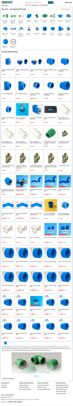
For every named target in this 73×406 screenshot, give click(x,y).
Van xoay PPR (29, 34)
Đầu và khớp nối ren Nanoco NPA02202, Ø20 (7, 142)
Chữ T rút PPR (52, 34)
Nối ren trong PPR (5, 34)
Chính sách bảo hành (61, 391)
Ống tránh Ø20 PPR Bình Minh (35, 190)
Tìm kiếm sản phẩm (24, 387)
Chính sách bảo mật (61, 393)
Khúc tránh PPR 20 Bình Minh (49, 118)
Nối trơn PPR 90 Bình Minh (8, 285)
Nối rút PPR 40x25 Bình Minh (64, 310)
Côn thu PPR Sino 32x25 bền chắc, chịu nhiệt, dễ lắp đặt (50, 143)
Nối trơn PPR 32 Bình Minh (8, 261)
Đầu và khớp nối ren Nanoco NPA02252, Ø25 (21, 142)
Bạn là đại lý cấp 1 (42, 387)
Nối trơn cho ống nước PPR (5, 21)
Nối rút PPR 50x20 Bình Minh (21, 334)
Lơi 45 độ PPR (36, 21)
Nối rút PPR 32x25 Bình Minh (35, 310)
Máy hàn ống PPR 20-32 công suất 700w (21, 190)
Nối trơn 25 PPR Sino (21, 237)
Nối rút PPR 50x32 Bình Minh (49, 334)
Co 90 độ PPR (29, 21)
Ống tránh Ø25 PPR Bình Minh (50, 190)
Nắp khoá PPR (44, 34)
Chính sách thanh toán (61, 389)
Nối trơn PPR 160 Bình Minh (64, 286)
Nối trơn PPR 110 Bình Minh (21, 286)
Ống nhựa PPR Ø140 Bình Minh (50, 286)
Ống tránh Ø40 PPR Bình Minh (7, 214)
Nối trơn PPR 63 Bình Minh (50, 261)
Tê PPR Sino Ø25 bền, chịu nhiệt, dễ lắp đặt (8, 166)
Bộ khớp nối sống (5, 47)
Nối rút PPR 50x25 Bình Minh (35, 334)
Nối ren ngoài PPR (68, 21)
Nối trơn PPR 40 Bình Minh (22, 261)
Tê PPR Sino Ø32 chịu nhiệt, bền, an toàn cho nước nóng (21, 167)
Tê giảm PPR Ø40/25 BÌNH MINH (50, 70)
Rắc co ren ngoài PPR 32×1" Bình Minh (21, 118)
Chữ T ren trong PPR (68, 34)
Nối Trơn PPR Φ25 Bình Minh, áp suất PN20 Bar (49, 214)
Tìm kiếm (51, 2)
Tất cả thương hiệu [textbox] (65, 9)
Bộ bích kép (13, 34)
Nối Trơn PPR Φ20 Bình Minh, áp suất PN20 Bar (64, 214)
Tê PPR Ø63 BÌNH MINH (21, 93)
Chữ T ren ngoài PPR (60, 34)
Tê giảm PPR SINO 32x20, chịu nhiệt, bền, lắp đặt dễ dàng (50, 167)
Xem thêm (36, 376)
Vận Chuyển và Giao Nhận (62, 387)
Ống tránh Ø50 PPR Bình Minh (21, 214)
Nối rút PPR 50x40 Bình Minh (64, 334)
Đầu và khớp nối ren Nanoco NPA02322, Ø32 (35, 142)
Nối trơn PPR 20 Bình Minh (50, 237)
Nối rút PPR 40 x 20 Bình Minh (50, 310)
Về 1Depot (3, 385)
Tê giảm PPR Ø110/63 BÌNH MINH (64, 70)
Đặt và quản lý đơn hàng (25, 389)
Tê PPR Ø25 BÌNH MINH (7, 93)
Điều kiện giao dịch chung (62, 385)
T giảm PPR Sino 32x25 (64, 165)
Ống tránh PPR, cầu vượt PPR (21, 34)
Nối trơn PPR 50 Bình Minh (36, 261)
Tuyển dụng (4, 387)
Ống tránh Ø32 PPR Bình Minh (64, 190)
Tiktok (14, 401)
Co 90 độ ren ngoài (52, 21)
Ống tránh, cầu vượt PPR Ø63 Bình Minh (36, 214)
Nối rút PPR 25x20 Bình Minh (7, 310)
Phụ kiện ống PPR (6, 347)
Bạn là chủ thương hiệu (43, 385)
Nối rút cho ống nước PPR (12, 21)
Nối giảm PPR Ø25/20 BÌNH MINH (35, 94)
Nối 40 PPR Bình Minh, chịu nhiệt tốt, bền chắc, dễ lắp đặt (8, 191)
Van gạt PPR (36, 34)
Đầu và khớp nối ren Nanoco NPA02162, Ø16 (64, 118)
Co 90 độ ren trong (44, 21)
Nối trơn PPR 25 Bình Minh (65, 237)
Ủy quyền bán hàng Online (44, 389)
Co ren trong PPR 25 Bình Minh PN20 (36, 118)
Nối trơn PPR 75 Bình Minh (65, 261)
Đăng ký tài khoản (23, 385)
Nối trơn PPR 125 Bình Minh (35, 286)
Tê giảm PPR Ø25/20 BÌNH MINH (8, 70)
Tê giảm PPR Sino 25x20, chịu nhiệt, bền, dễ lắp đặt (36, 166)
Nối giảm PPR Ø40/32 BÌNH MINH (64, 94)
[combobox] (65, 9)
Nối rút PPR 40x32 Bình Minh (7, 334)
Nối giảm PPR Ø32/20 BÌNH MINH (49, 94)
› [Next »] (17, 343)
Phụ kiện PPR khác (13, 47)
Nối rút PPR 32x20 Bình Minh (21, 310)
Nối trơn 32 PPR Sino (35, 237)
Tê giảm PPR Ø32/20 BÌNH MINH (36, 70)
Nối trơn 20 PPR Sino (7, 237)
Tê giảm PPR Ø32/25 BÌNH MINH (22, 70)
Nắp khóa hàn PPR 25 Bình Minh (8, 118)
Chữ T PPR (60, 21)
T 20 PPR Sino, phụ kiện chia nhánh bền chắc (64, 142)
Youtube (10, 401)
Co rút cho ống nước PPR (20, 21)
